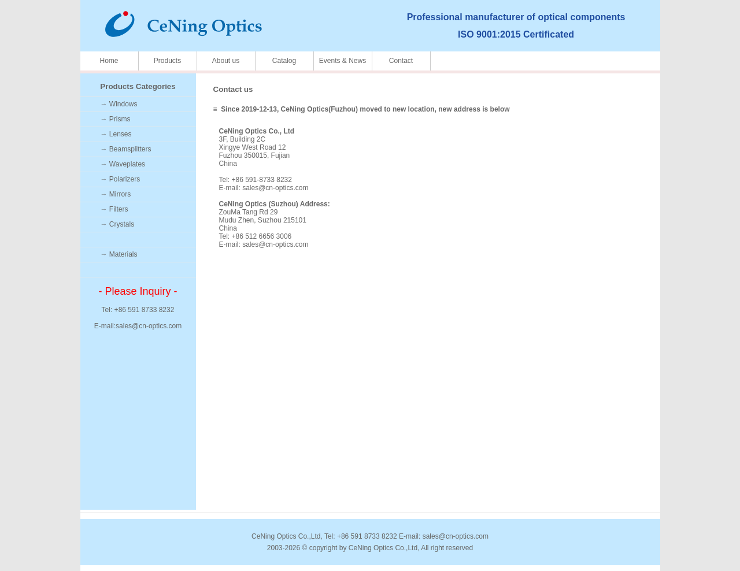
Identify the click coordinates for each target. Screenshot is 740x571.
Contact (401, 61)
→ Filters (114, 209)
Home (108, 61)
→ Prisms (116, 119)
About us (225, 61)
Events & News (342, 61)
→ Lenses (116, 134)
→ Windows (119, 104)
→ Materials (119, 254)
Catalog (284, 61)
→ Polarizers (120, 179)
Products (167, 61)
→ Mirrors (116, 194)
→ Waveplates (123, 164)
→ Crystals (118, 224)
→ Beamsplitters (126, 149)
